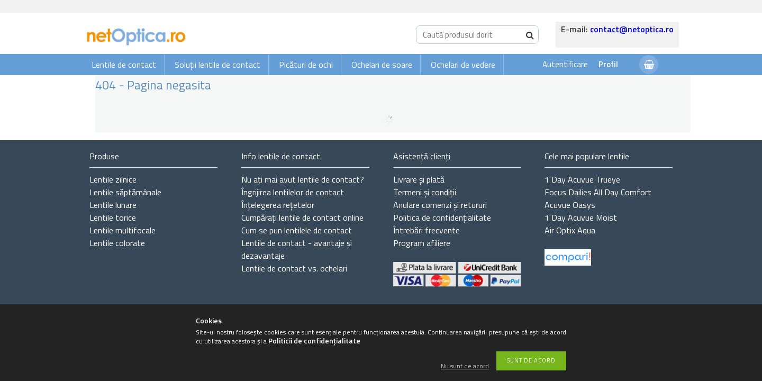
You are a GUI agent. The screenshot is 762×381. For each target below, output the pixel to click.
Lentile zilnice (113, 179)
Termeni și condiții (424, 192)
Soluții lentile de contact (217, 64)
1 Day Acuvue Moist (581, 217)
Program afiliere (421, 243)
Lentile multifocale (122, 230)
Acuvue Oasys (570, 204)
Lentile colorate (117, 243)
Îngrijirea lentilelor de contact (292, 192)
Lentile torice (112, 217)
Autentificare (565, 64)
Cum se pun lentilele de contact (296, 230)
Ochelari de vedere (463, 64)
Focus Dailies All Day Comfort (598, 192)
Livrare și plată (418, 179)
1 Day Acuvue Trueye (582, 179)
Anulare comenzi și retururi (440, 204)
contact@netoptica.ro (632, 29)
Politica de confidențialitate (442, 217)
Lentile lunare (113, 204)
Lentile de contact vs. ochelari (294, 268)
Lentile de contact (124, 64)
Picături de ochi (306, 64)
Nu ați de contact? (302, 179)
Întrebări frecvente (426, 230)
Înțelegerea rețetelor (277, 204)
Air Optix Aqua (570, 230)
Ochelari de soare (381, 64)
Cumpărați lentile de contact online (302, 217)
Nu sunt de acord (465, 366)
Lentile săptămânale (125, 192)
